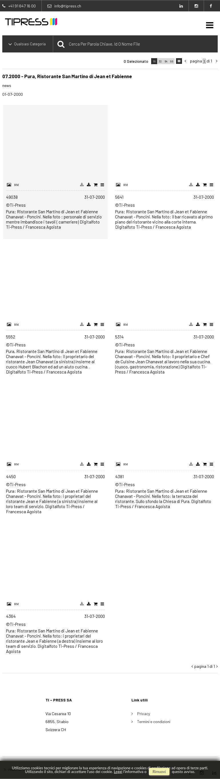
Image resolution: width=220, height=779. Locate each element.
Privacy (143, 713)
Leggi (118, 771)
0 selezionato (136, 61)
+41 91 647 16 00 (22, 5)
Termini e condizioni (153, 721)
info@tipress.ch (67, 5)
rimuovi (159, 771)
